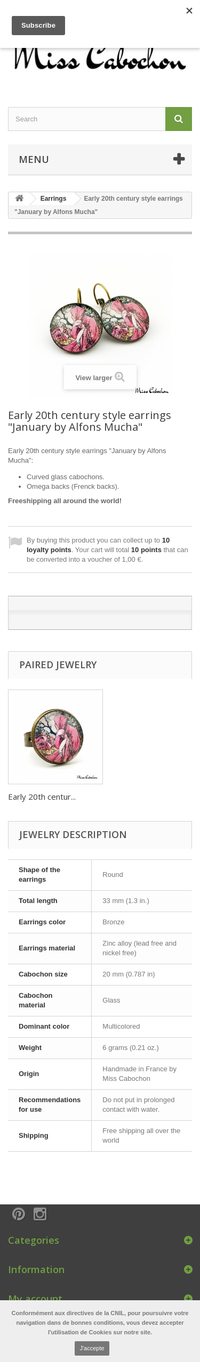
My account (35, 1298)
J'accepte (91, 1348)
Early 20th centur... (42, 796)
